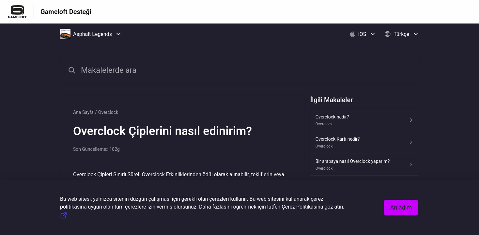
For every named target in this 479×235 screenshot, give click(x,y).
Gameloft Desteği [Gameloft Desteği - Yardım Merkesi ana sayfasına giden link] (65, 12)
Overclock (108, 112)
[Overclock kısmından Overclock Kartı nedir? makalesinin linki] (364, 142)
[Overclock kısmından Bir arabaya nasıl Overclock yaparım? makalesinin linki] (364, 164)
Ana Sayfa (83, 112)
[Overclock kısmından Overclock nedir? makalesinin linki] (364, 120)
